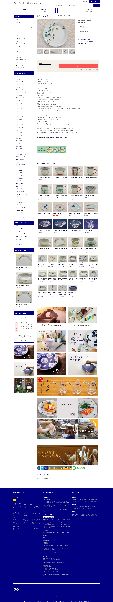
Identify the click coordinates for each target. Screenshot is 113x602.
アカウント (85, 1)
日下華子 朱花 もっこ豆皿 (58, 213)
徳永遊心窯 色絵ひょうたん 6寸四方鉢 (83, 279)
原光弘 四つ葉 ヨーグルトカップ (75, 231)
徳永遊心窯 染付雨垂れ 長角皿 (83, 263)
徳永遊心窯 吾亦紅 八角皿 (21, 304)
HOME (24, 10)
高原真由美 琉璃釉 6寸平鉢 (72, 293)
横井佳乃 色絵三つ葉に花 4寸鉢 (72, 263)
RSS (85, 601)
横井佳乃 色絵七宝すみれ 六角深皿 (42, 263)
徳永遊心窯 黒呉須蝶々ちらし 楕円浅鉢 (52, 279)
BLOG (67, 10)
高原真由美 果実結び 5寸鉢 (42, 293)
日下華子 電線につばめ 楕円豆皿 (91, 213)
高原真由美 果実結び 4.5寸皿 (52, 293)
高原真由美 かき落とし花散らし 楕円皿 (62, 293)
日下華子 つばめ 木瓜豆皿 (74, 213)
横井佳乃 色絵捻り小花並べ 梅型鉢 (62, 263)
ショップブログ (79, 601)
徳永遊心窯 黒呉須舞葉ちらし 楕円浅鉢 (42, 279)
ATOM (87, 601)
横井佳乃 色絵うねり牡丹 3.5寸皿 (52, 263)
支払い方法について (32, 601)
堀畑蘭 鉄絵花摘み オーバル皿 (60, 249)
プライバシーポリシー (70, 601)
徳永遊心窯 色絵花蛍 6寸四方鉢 (62, 279)
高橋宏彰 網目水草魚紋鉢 (89, 195)
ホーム (38, 15)
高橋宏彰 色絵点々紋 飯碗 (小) (60, 178)
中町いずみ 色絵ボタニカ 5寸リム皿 (62, 15)
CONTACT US (89, 10)
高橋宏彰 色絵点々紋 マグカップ (75, 196)
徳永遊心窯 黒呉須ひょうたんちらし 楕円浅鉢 (93, 264)
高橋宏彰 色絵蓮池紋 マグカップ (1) (44, 196)
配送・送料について (41, 601)
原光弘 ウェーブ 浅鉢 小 (44, 230)
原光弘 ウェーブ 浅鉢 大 (60, 230)
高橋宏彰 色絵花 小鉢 (44, 177)
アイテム (93, 1)
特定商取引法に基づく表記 (92, 69)
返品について (82, 69)
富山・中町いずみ (46, 16)
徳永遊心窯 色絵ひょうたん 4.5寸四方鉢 (93, 279)
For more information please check (52, 137)
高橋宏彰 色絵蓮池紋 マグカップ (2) (60, 196)
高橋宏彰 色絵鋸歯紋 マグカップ (90, 178)
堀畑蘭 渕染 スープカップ (44, 248)
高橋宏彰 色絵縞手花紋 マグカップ (75, 178)
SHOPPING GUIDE (46, 10)
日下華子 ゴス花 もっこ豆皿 (44, 213)
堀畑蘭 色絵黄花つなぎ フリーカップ (75, 249)
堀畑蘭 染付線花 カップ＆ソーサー (90, 249)
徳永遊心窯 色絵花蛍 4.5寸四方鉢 (72, 279)
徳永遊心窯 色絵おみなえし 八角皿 (23, 267)
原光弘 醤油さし (88, 230)
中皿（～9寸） (49, 15)
